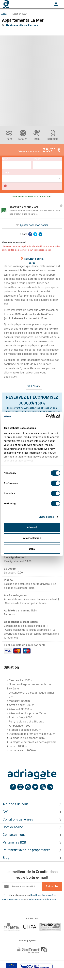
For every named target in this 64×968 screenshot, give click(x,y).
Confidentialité (13, 827)
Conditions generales (18, 819)
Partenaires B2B (14, 842)
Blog (6, 858)
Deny (32, 548)
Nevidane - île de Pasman (22, 25)
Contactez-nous (14, 835)
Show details (46, 516)
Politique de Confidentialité (42, 899)
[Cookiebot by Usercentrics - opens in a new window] (46, 416)
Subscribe (52, 886)
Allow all (32, 527)
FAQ (5, 812)
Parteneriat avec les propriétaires (26, 850)
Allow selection (32, 538)
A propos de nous (15, 804)
